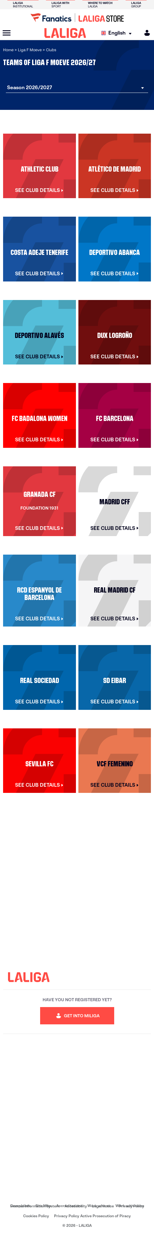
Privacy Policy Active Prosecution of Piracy (92, 1216)
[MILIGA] (145, 33)
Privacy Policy (131, 1206)
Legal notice (103, 1206)
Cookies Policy (36, 1216)
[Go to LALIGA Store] (77, 17)
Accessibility (76, 1206)
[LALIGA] (65, 33)
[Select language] (118, 33)
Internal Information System (35, 1206)
